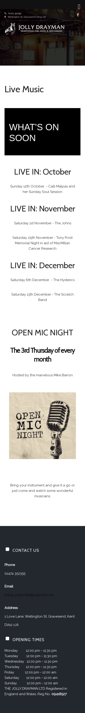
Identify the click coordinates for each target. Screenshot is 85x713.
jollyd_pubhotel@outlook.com (29, 595)
